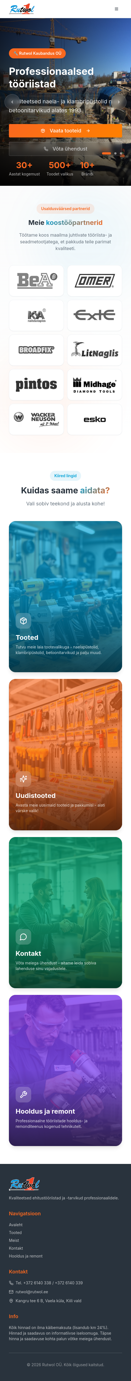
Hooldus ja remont (26, 1256)
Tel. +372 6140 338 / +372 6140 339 (46, 1282)
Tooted (15, 1232)
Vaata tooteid (65, 131)
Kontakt (16, 1248)
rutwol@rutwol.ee (28, 1291)
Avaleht (16, 1224)
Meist (14, 1240)
